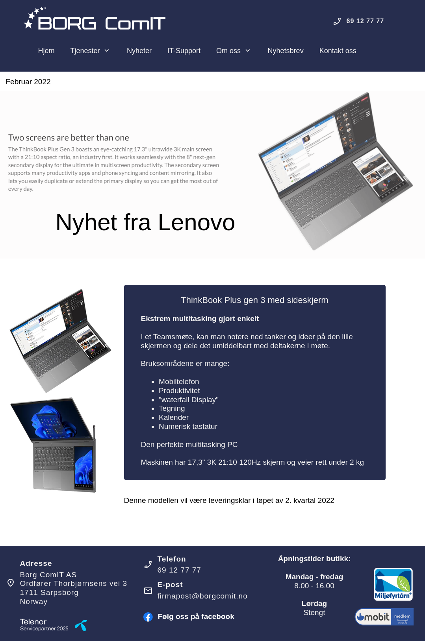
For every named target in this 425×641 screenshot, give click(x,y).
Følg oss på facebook (196, 616)
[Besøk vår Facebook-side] (148, 617)
